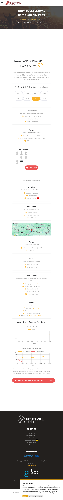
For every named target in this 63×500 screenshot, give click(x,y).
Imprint (31, 445)
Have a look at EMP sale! (36, 315)
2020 (27, 93)
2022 (44, 93)
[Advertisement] (31, 42)
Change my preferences (35, 496)
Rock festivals (36, 284)
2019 (18, 93)
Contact (31, 438)
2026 (44, 98)
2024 (27, 98)
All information (31, 465)
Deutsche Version (31, 440)
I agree (25, 496)
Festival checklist (31, 435)
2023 (18, 98)
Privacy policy (31, 442)
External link (35, 308)
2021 (35, 93)
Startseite (23, 20)
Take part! (31, 168)
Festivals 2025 (35, 20)
